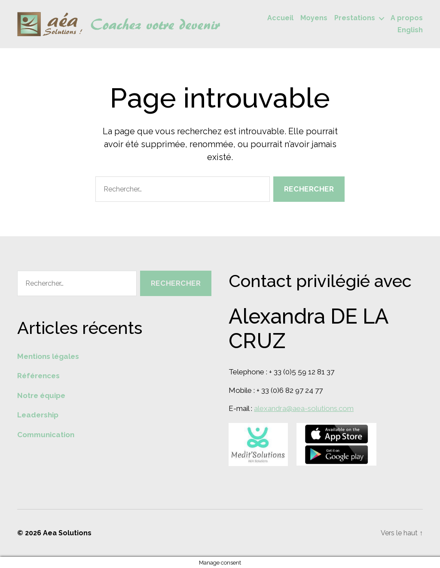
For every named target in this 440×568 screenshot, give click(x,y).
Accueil (280, 18)
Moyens (313, 18)
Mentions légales (48, 356)
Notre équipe (41, 395)
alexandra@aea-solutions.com (304, 408)
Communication (45, 434)
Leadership (37, 415)
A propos (407, 18)
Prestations (354, 18)
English (410, 30)
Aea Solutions (67, 533)
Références (38, 375)
